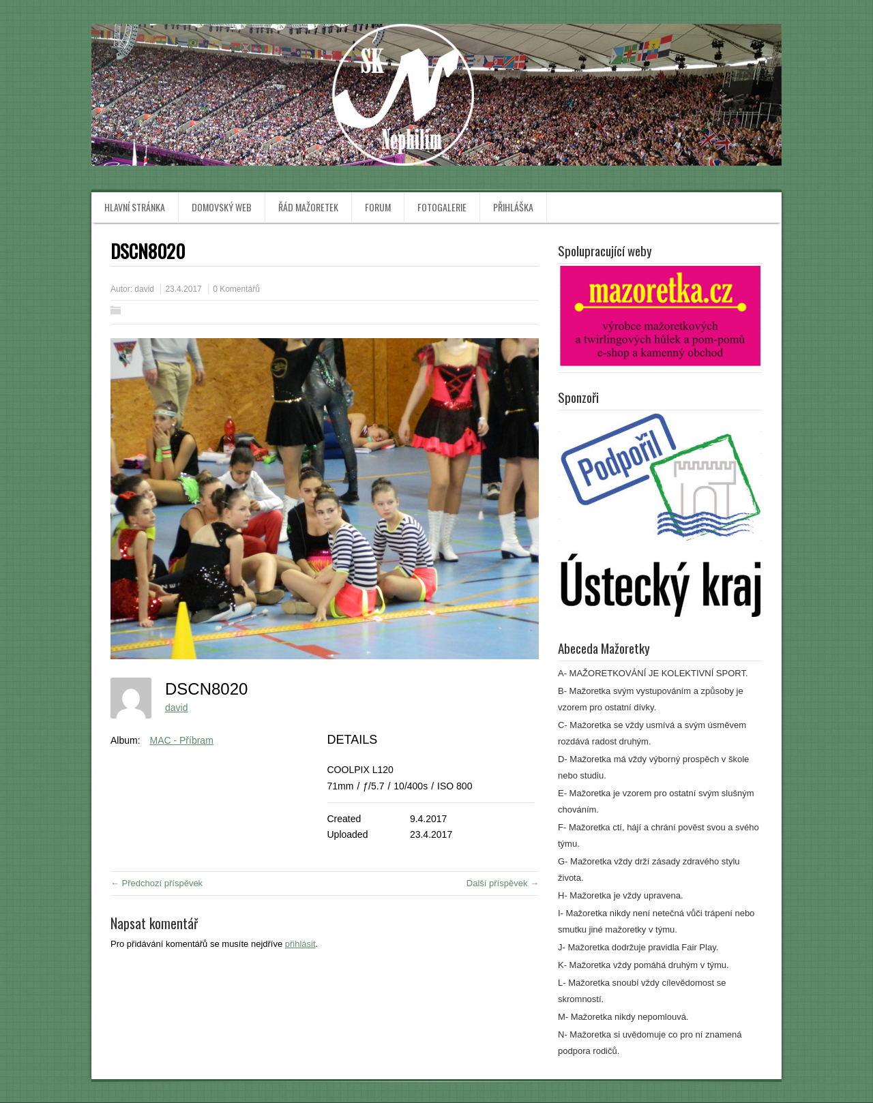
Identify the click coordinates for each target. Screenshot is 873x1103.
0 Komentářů (236, 289)
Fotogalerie (442, 207)
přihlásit (300, 944)
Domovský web (222, 207)
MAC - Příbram (181, 740)
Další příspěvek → (503, 883)
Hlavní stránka (134, 207)
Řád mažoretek (308, 207)
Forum (378, 207)
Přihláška (513, 207)
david (144, 289)
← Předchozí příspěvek (156, 883)
